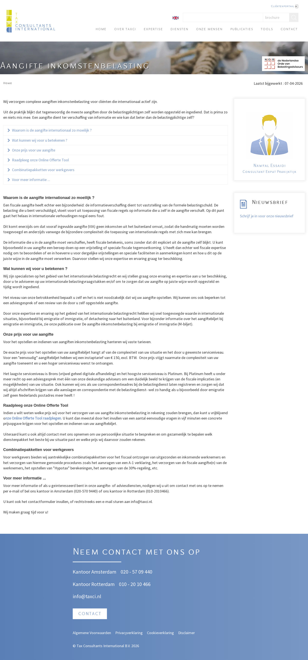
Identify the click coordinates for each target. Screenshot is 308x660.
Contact (289, 29)
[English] (176, 17)
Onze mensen (209, 29)
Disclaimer (186, 632)
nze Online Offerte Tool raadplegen (33, 418)
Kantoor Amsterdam (94, 571)
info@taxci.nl (87, 596)
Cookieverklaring (160, 632)
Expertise (153, 29)
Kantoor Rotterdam (94, 584)
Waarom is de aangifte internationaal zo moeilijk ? (52, 130)
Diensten (179, 29)
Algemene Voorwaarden (92, 632)
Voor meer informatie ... (31, 179)
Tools (267, 29)
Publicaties (241, 29)
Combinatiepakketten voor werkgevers (43, 169)
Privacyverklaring (129, 632)
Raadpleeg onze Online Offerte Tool (40, 159)
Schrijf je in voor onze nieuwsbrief (266, 216)
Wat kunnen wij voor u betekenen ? (39, 140)
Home (101, 29)
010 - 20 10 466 (135, 584)
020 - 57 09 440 (136, 571)
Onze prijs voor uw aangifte (34, 150)
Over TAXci (125, 29)
